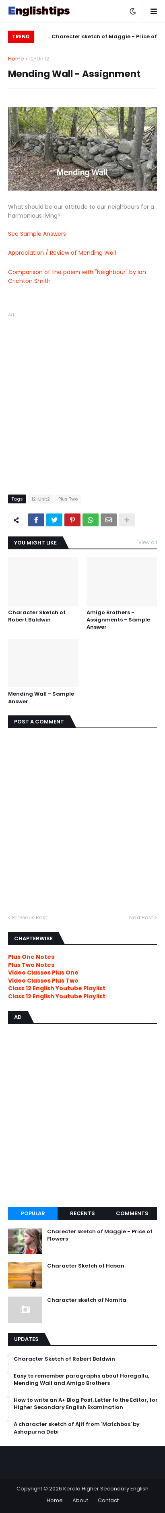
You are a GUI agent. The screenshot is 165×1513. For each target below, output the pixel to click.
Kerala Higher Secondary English (105, 1488)
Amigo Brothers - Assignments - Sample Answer (118, 620)
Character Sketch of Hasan (85, 1266)
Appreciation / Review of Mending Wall (62, 253)
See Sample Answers (37, 234)
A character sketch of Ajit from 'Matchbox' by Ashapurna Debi (77, 1428)
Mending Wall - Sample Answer (41, 697)
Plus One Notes (31, 957)
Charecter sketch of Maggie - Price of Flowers (104, 38)
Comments (132, 1213)
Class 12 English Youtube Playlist (56, 996)
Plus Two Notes (31, 965)
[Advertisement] (82, 401)
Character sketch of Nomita (86, 1300)
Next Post (141, 917)
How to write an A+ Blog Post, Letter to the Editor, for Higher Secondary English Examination (86, 1404)
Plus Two (68, 499)
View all (147, 542)
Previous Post (29, 917)
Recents (82, 1213)
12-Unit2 (39, 58)
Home (16, 58)
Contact (108, 1500)
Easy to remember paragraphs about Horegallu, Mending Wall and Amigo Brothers (81, 1379)
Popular (33, 1213)
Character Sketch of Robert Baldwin (37, 616)
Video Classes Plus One (43, 972)
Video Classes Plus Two (43, 981)
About (80, 1500)
